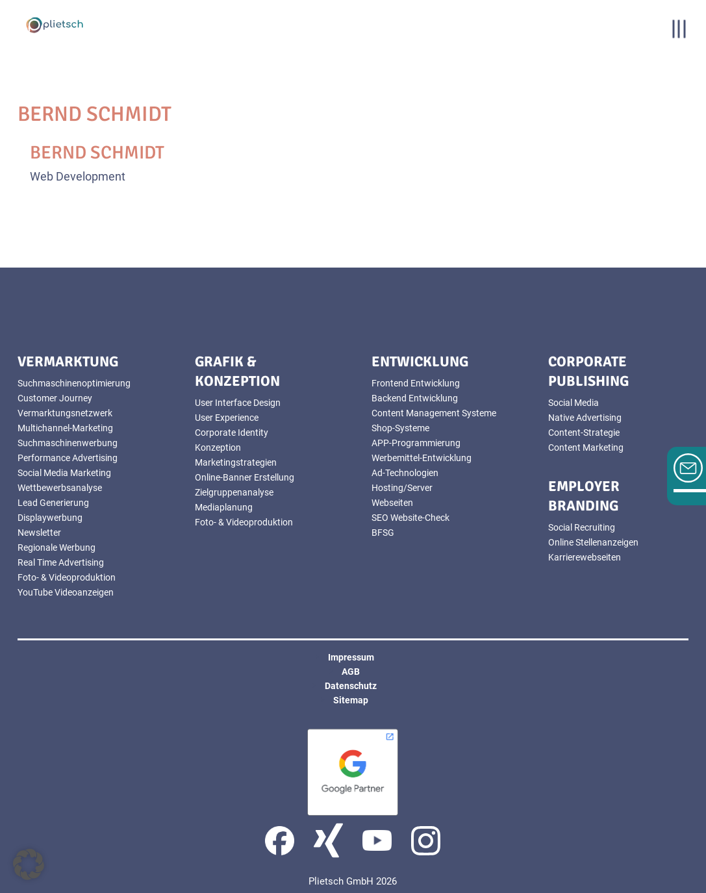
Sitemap (350, 700)
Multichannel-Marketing (65, 428)
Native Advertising (585, 417)
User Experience (226, 417)
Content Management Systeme (434, 413)
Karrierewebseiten (584, 557)
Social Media (573, 402)
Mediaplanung (224, 507)
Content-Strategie (584, 432)
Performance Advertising (68, 458)
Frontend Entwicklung (416, 383)
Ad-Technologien (405, 473)
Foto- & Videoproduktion (67, 577)
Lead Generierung (53, 502)
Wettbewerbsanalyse (60, 488)
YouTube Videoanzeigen (66, 592)
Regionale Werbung (56, 547)
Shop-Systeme (400, 428)
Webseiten (392, 502)
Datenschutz (351, 686)
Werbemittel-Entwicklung (422, 458)
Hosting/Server (402, 488)
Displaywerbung (50, 517)
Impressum (351, 657)
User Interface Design (238, 402)
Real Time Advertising (61, 562)
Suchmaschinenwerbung (68, 443)
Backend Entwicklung (415, 398)
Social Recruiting (581, 527)
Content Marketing (586, 447)
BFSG (383, 532)
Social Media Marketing (64, 473)
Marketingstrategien (236, 462)
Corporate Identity (231, 432)
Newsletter (39, 532)
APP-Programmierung (416, 443)
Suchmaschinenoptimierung (74, 383)
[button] (28, 864)
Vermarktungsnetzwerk (65, 413)
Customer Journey (55, 398)
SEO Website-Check (410, 517)
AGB (351, 671)
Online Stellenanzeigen (593, 542)
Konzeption (218, 447)
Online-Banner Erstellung (244, 477)
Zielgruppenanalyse (234, 492)
